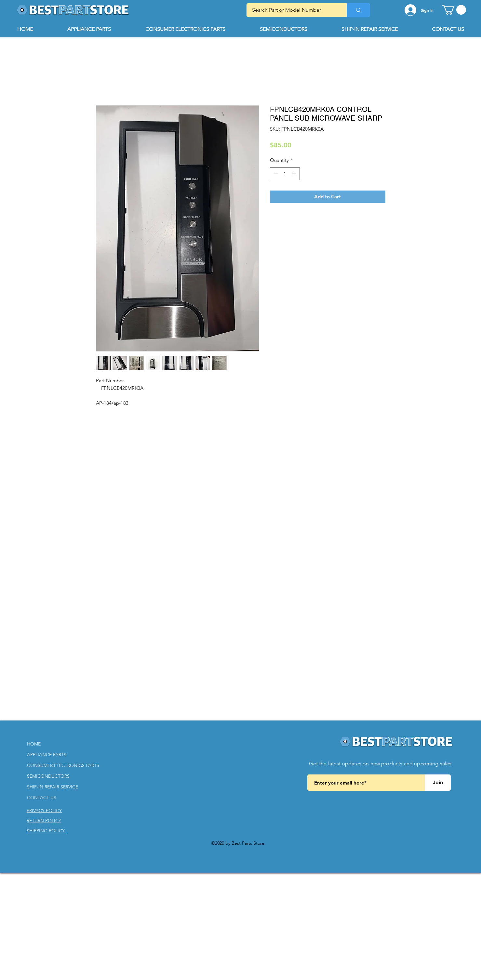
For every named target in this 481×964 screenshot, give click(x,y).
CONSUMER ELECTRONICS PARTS (63, 765)
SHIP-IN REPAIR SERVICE (52, 787)
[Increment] (294, 174)
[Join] (438, 782)
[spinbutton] (284, 174)
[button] (454, 10)
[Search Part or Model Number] (292, 10)
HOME (34, 744)
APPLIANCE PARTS (46, 755)
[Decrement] (275, 174)
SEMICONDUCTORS (48, 776)
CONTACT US (41, 797)
